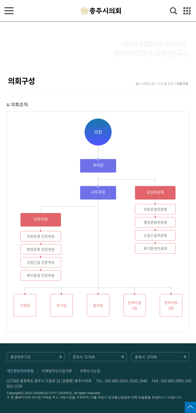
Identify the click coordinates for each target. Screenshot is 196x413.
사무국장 (98, 192)
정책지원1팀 (134, 305)
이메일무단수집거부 (57, 370)
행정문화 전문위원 (41, 249)
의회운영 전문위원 (41, 236)
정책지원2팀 (171, 305)
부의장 (98, 165)
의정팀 (25, 305)
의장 (98, 132)
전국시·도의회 (84, 356)
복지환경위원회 (155, 248)
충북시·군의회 (146, 356)
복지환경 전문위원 (41, 275)
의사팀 (61, 305)
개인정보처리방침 (20, 370)
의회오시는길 (90, 370)
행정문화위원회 (155, 222)
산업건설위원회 (155, 235)
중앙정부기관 (20, 356)
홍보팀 (98, 305)
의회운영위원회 (155, 209)
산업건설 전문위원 (41, 262)
